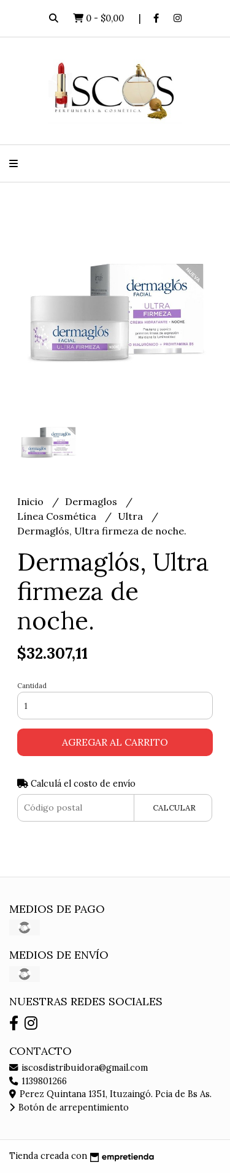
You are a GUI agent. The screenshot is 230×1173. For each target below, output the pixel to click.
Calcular (174, 808)
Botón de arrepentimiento (69, 1107)
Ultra (131, 516)
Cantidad (32, 685)
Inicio (31, 501)
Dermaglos (92, 501)
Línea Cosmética (58, 516)
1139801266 (38, 1081)
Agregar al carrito (115, 742)
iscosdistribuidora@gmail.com (78, 1067)
